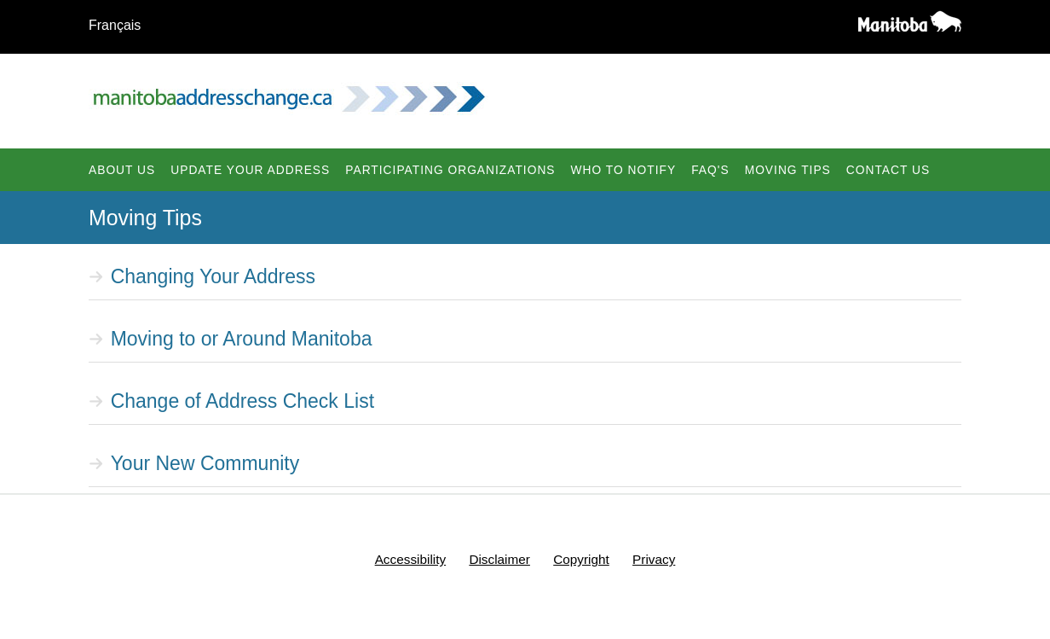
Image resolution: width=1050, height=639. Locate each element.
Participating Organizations (450, 170)
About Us (122, 170)
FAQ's (710, 170)
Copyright (581, 559)
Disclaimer (499, 559)
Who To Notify (624, 170)
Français (115, 25)
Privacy (653, 559)
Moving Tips (788, 170)
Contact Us (888, 170)
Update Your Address (250, 170)
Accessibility (410, 559)
